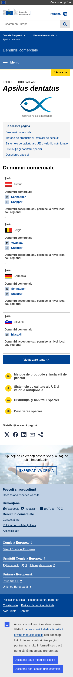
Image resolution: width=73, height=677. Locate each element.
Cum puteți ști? (60, 2)
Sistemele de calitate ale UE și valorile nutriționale (37, 143)
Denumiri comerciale (44, 35)
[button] (7, 434)
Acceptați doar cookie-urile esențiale (38, 668)
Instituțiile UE (11, 581)
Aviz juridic (9, 610)
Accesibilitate (11, 530)
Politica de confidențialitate (19, 525)
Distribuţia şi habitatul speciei (24, 149)
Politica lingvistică (14, 599)
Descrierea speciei (17, 154)
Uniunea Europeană (15, 586)
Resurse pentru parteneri (43, 599)
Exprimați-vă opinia (36, 470)
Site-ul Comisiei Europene (19, 549)
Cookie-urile (10, 605)
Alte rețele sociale (41, 565)
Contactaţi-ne (11, 519)
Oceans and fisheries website (21, 495)
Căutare (65, 24)
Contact (24, 610)
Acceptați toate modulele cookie (35, 659)
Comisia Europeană (12, 35)
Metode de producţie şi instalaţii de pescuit (32, 137)
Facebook (11, 565)
